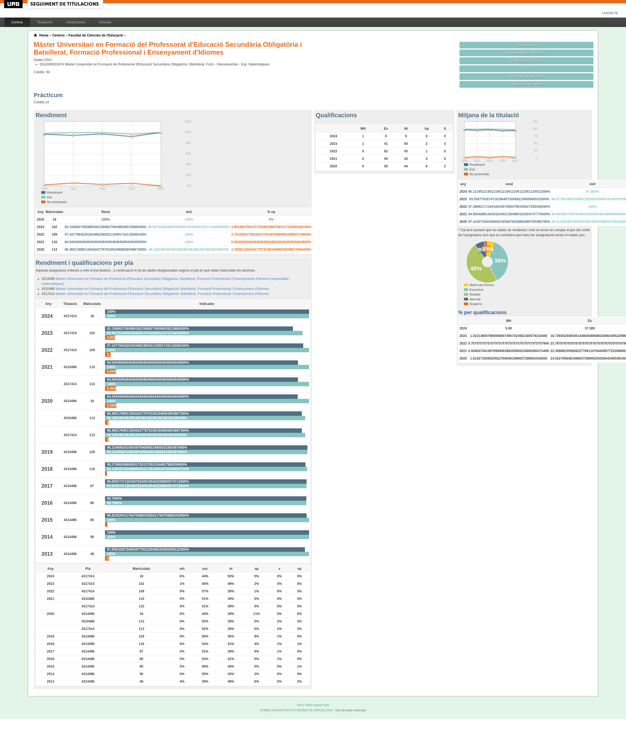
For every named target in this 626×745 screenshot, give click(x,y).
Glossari (105, 22)
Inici (299, 705)
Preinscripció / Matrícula (526, 53)
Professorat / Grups (526, 60)
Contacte (610, 13)
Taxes (527, 68)
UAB (14, 4)
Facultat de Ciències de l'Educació (96, 35)
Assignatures (75, 22)
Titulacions (45, 22)
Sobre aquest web (317, 705)
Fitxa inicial (526, 45)
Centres (17, 22)
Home (43, 35)
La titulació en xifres (526, 84)
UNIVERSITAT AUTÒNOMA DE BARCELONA (301, 710)
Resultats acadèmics (527, 76)
